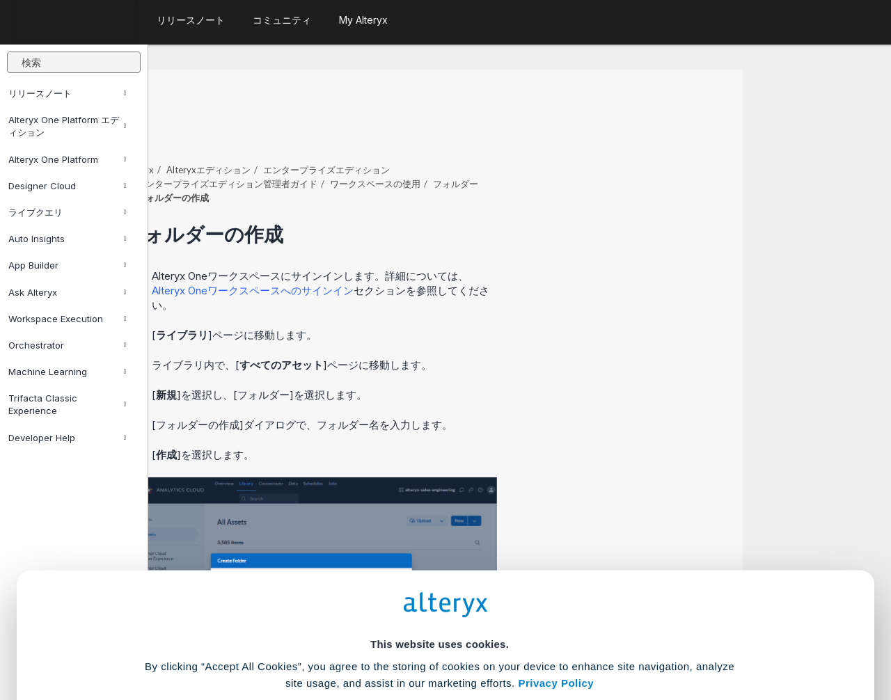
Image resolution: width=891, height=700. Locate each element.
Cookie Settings (440, 597)
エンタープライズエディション (474, 131)
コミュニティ (282, 20)
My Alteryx (363, 20)
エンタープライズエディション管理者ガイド (375, 145)
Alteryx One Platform (67, 159)
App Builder (67, 265)
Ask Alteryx (67, 292)
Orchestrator (67, 345)
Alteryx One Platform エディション (67, 126)
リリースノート (67, 93)
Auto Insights (67, 238)
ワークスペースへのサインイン (401, 252)
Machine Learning (67, 371)
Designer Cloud (67, 185)
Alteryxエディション (357, 131)
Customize (552, 638)
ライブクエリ (67, 212)
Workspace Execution (67, 318)
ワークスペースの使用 (523, 145)
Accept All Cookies (340, 638)
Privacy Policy (556, 559)
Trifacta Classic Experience (67, 404)
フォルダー (603, 145)
